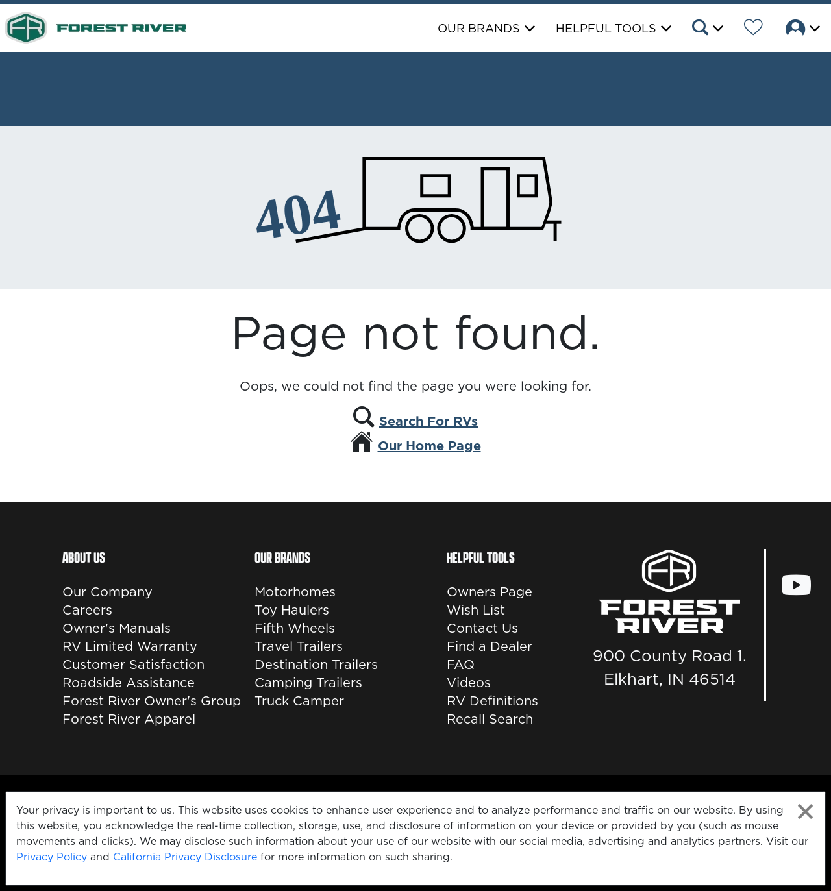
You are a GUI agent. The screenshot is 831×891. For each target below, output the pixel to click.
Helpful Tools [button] (606, 28)
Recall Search (490, 719)
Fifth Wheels (294, 628)
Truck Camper (299, 701)
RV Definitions (492, 701)
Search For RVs (428, 421)
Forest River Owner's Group (151, 701)
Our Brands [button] (479, 28)
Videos (469, 683)
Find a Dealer (489, 646)
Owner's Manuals (116, 628)
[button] (706, 29)
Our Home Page (429, 446)
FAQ (461, 664)
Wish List (476, 610)
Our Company (107, 592)
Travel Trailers (298, 646)
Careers (87, 610)
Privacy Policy (51, 856)
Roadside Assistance (128, 683)
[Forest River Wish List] (753, 29)
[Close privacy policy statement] (805, 811)
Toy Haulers (291, 610)
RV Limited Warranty (129, 646)
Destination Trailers (316, 664)
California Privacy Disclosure (185, 856)
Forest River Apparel (128, 719)
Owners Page (489, 592)
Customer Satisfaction (133, 664)
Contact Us (482, 628)
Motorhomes (295, 592)
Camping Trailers (308, 683)
